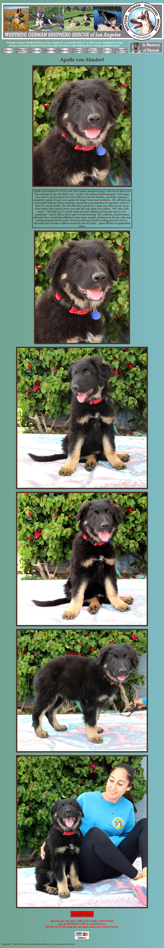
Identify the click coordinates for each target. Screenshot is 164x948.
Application (82, 914)
